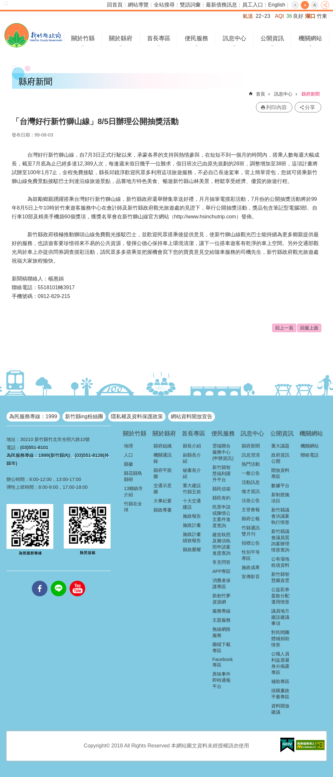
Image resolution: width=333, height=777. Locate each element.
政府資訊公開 (280, 458)
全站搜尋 (164, 4)
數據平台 (280, 485)
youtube (77, 580)
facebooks (39, 580)
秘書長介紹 (192, 473)
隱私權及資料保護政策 (137, 416)
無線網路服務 (221, 632)
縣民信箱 (221, 488)
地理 (128, 445)
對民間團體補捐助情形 (280, 638)
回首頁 (115, 4)
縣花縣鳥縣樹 (133, 476)
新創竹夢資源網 (221, 598)
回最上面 (309, 327)
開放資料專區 (280, 473)
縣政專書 (162, 509)
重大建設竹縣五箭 (192, 488)
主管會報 (251, 509)
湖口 (310, 16)
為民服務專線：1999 (33, 416)
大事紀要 (162, 500)
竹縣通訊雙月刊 (251, 531)
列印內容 (276, 107)
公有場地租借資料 (280, 562)
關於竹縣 (83, 38)
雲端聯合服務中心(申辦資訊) (223, 452)
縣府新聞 (310, 94)
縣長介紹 (192, 445)
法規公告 (251, 500)
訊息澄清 (251, 455)
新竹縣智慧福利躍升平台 (221, 473)
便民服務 (196, 38)
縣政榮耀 (192, 549)
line (58, 580)
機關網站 (310, 38)
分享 (325, 5)
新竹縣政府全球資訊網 (33, 35)
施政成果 (251, 567)
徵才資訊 (251, 491)
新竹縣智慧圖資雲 (280, 577)
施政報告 (192, 516)
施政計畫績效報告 (192, 537)
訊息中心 (234, 38)
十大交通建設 (192, 504)
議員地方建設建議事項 (280, 617)
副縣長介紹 (192, 458)
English (276, 4)
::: (6, 3)
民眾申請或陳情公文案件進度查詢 (221, 516)
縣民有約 (221, 497)
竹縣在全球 (133, 506)
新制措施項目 (280, 497)
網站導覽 (138, 4)
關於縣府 (120, 38)
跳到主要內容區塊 (3, 3)
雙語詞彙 (190, 4)
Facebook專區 (222, 662)
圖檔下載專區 (221, 647)
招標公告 (251, 543)
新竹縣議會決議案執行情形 (280, 516)
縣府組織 (162, 445)
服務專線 (221, 611)
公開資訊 (272, 38)
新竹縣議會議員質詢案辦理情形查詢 (280, 540)
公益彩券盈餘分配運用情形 (280, 595)
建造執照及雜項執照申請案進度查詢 (221, 544)
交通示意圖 (162, 488)
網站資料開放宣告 (191, 416)
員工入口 (252, 4)
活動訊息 (251, 482)
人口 (128, 455)
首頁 (260, 94)
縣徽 (128, 464)
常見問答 (221, 562)
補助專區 (280, 681)
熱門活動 (251, 464)
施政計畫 (192, 525)
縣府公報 (251, 518)
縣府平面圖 (162, 473)
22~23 (263, 16)
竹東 (322, 16)
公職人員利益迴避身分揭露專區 (280, 663)
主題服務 (221, 620)
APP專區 (221, 571)
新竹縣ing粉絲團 (84, 416)
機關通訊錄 (162, 458)
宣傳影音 (251, 576)
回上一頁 (284, 327)
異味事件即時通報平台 (221, 680)
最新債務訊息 (221, 4)
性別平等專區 (251, 555)
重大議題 (280, 445)
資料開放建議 (280, 709)
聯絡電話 (309, 455)
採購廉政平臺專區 (280, 693)
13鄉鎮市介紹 (133, 491)
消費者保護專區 (221, 583)
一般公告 (251, 473)
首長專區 (158, 38)
